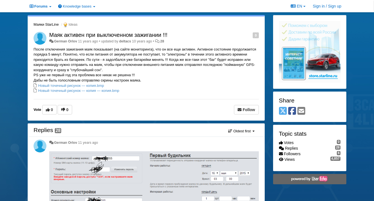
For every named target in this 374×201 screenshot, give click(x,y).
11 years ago (88, 143)
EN (298, 6)
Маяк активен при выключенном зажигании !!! (108, 35)
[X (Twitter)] (283, 111)
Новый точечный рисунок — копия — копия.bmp (78, 90)
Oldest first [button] (241, 131)
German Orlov (65, 41)
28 (162, 41)
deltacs (125, 41)
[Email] (301, 111)
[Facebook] (292, 111)
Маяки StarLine (46, 24)
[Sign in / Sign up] (327, 6)
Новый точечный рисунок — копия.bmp (70, 85)
